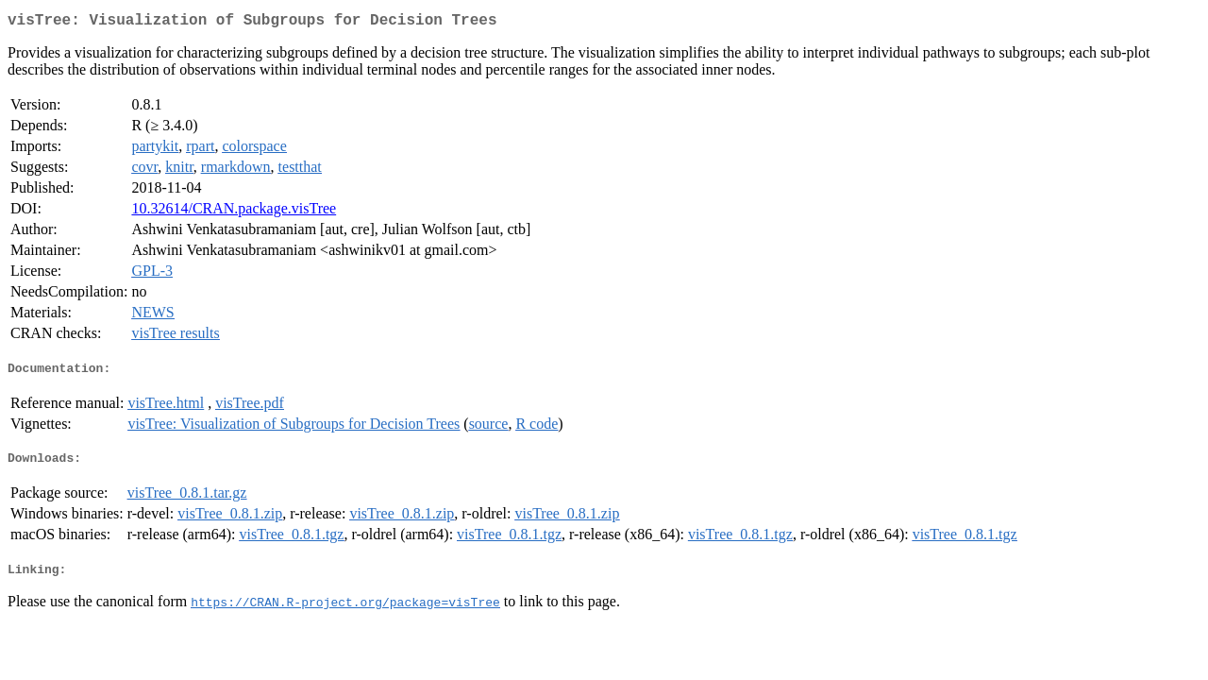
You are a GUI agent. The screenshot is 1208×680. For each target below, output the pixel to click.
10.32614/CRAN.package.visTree (233, 212)
